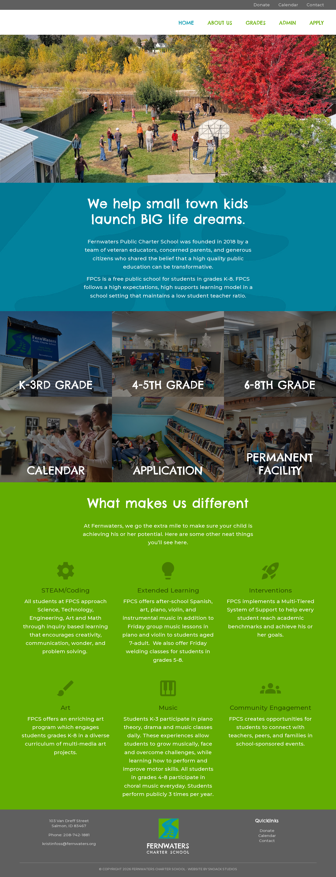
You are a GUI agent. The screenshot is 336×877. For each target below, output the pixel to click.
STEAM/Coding (66, 590)
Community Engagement (270, 707)
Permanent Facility (280, 464)
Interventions (270, 590)
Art (65, 707)
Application (168, 470)
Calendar (56, 470)
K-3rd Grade (56, 385)
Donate (266, 830)
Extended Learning (168, 590)
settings (65, 570)
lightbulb (168, 570)
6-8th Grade (280, 385)
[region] (168, 109)
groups (270, 688)
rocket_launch (270, 570)
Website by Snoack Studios (212, 869)
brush (65, 688)
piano (168, 688)
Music (168, 707)
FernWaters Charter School (42, 22)
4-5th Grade (168, 385)
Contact (267, 840)
